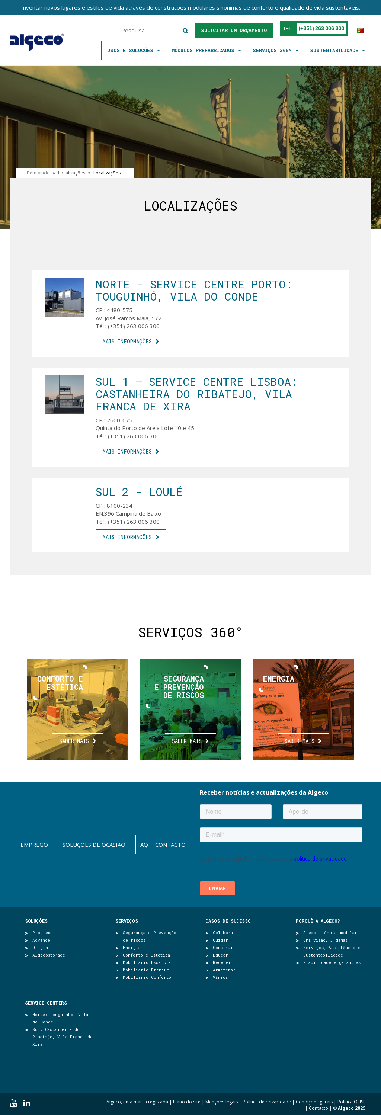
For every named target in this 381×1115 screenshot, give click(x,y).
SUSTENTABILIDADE (337, 50)
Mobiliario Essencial (148, 962)
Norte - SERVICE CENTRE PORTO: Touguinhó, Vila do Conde (194, 290)
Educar (220, 955)
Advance (41, 940)
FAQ (142, 844)
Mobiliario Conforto (147, 977)
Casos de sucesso (228, 921)
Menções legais (221, 1102)
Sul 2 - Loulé (139, 491)
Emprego (34, 844)
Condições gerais (314, 1102)
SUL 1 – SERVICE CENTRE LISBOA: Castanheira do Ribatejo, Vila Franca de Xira (197, 393)
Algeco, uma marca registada (137, 1102)
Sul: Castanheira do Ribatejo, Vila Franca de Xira (62, 1036)
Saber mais (74, 740)
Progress (42, 932)
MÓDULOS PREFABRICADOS (206, 50)
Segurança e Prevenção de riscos (149, 936)
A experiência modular (330, 932)
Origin (40, 947)
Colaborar (224, 932)
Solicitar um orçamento (234, 30)
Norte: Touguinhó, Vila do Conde (60, 1018)
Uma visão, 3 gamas (325, 940)
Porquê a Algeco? (318, 921)
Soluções (36, 921)
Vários (220, 977)
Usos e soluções (133, 50)
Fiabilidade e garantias (332, 962)
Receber (222, 962)
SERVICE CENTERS (46, 1003)
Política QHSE (351, 1102)
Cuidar (220, 940)
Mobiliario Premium (146, 970)
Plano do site (187, 1102)
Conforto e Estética (146, 955)
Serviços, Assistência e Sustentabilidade (332, 951)
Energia (132, 947)
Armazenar (224, 970)
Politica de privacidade (267, 1102)
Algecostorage (48, 955)
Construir (224, 947)
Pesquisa (180, 31)
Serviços (126, 921)
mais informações (127, 341)
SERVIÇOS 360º (275, 50)
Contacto (170, 844)
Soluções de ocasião (94, 844)
